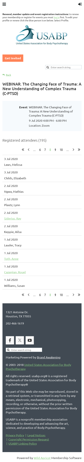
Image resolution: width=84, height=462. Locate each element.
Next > (73, 150)
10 (61, 150)
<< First (23, 150)
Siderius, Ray (12, 218)
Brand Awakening (48, 357)
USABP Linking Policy (22, 443)
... (34, 150)
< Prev (28, 150)
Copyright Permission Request (28, 439)
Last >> (79, 150)
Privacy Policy (15, 435)
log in (56, 17)
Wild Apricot (42, 458)
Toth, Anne (11, 258)
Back (8, 74)
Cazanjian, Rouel (15, 272)
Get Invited (13, 58)
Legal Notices (36, 435)
